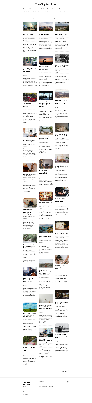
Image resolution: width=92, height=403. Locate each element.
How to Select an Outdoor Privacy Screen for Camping (44, 34)
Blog (54, 18)
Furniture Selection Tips (61, 11)
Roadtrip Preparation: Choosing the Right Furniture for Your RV (45, 307)
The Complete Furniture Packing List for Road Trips (45, 340)
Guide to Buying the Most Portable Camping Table (30, 349)
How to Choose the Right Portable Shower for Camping (61, 302)
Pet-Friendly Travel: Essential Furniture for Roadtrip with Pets (61, 102)
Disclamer (25, 389)
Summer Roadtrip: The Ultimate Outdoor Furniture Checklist (29, 34)
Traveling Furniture (45, 4)
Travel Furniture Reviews (46, 18)
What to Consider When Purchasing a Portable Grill (60, 200)
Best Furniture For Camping (45, 8)
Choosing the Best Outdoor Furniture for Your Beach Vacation (61, 166)
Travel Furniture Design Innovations (32, 18)
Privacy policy (26, 391)
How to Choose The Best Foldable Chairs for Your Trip (61, 34)
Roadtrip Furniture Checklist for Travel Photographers (45, 68)
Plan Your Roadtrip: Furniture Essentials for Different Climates (45, 236)
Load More (64, 371)
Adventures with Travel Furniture (30, 8)
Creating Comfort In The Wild (30, 11)
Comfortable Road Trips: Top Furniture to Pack (61, 267)
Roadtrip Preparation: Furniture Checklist (33, 15)
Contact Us (25, 394)
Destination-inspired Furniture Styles (46, 11)
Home (24, 386)
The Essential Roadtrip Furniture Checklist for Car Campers (30, 70)
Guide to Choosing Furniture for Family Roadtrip (61, 336)
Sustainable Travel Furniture (49, 15)
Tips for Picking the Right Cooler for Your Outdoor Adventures (61, 233)
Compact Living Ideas (57, 8)
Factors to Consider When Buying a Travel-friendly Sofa (45, 172)
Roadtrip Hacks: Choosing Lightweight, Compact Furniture (29, 140)
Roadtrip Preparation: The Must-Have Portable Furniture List (29, 176)
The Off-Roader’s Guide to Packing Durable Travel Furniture (62, 66)
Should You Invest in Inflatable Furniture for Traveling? (29, 246)
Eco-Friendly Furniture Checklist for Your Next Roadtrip (30, 315)
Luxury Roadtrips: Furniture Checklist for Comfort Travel (30, 280)
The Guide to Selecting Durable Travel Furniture (45, 138)
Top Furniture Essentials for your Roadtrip (28, 105)
